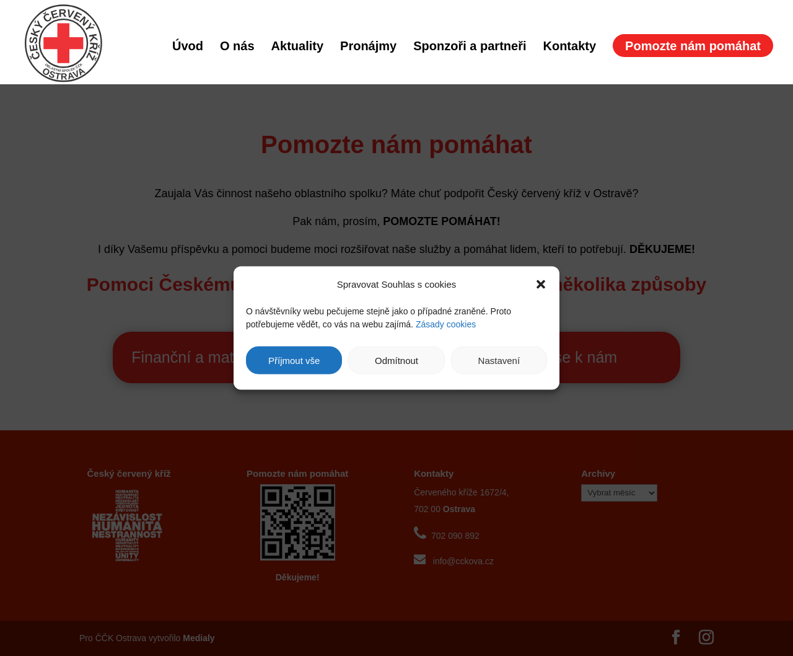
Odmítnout (396, 360)
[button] (541, 284)
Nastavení (499, 360)
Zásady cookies (446, 324)
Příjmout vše (294, 360)
